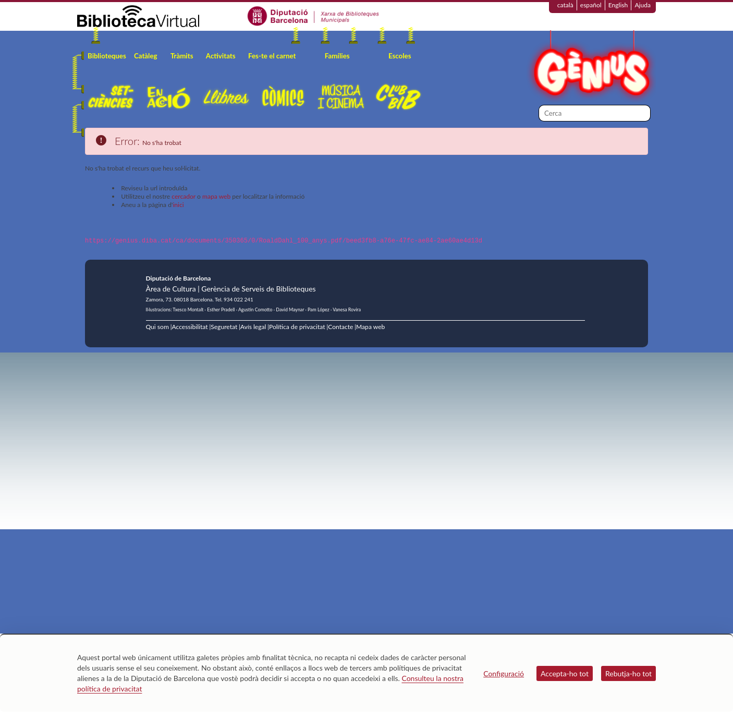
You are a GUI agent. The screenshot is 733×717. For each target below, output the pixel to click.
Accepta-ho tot (565, 673)
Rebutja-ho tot (628, 673)
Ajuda (642, 5)
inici (178, 205)
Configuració (503, 673)
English (618, 5)
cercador (184, 196)
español (591, 5)
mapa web (216, 196)
